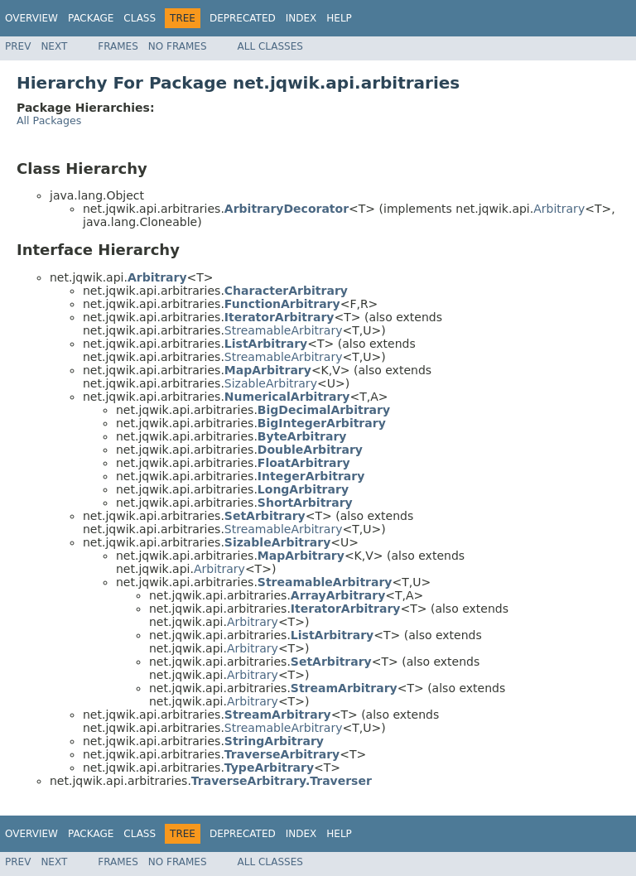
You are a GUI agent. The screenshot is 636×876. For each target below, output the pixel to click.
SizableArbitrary (270, 383)
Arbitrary (559, 208)
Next (54, 46)
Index (301, 18)
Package (90, 18)
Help (339, 18)
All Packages (49, 120)
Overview (31, 18)
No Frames (177, 46)
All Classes (270, 46)
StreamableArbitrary (283, 330)
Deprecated (243, 18)
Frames (118, 46)
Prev (18, 46)
